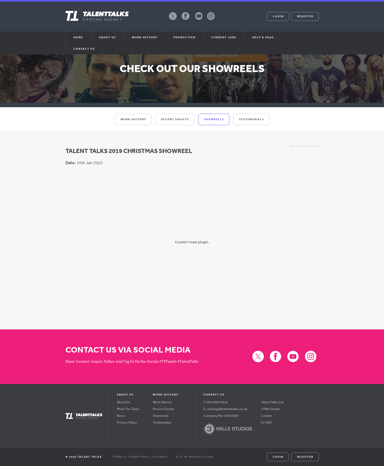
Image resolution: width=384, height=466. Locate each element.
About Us (123, 402)
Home (78, 37)
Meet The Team (128, 409)
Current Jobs (223, 37)
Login (278, 16)
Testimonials (251, 119)
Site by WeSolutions (195, 456)
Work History (144, 37)
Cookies (160, 456)
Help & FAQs (263, 37)
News (121, 415)
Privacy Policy (127, 422)
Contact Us (84, 48)
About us (107, 37)
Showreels (214, 119)
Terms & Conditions (130, 456)
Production (184, 37)
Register (305, 16)
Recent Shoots (175, 119)
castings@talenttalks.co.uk (227, 409)
